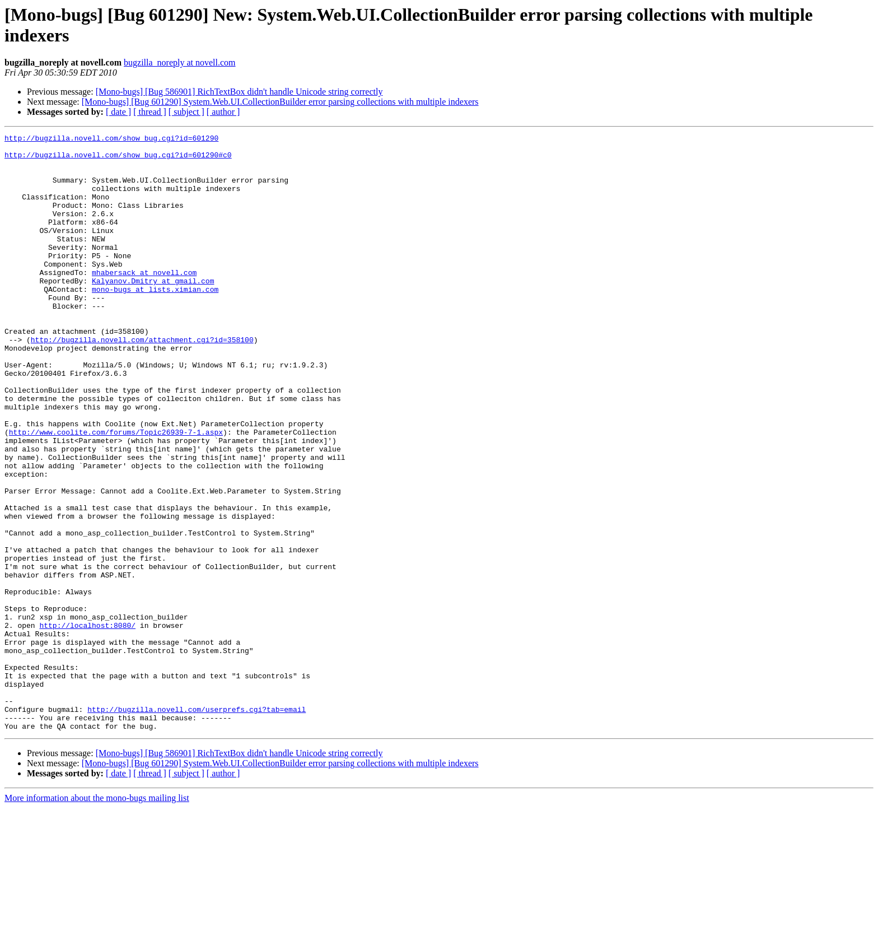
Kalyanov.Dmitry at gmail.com (153, 311)
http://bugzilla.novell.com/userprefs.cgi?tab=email (196, 825)
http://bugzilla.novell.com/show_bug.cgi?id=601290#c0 (118, 160)
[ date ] (118, 112)
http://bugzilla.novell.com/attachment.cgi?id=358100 (142, 381)
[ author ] (223, 112)
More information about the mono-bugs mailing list (96, 917)
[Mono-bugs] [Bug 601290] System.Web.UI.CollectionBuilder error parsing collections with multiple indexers (280, 101)
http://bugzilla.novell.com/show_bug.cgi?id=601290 (111, 139)
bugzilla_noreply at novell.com (180, 62)
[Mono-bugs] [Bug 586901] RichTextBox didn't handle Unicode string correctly (239, 91)
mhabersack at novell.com (144, 301)
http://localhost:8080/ (87, 724)
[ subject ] (186, 112)
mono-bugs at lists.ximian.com (155, 321)
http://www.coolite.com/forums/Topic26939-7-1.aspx (116, 492)
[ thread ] (149, 112)
